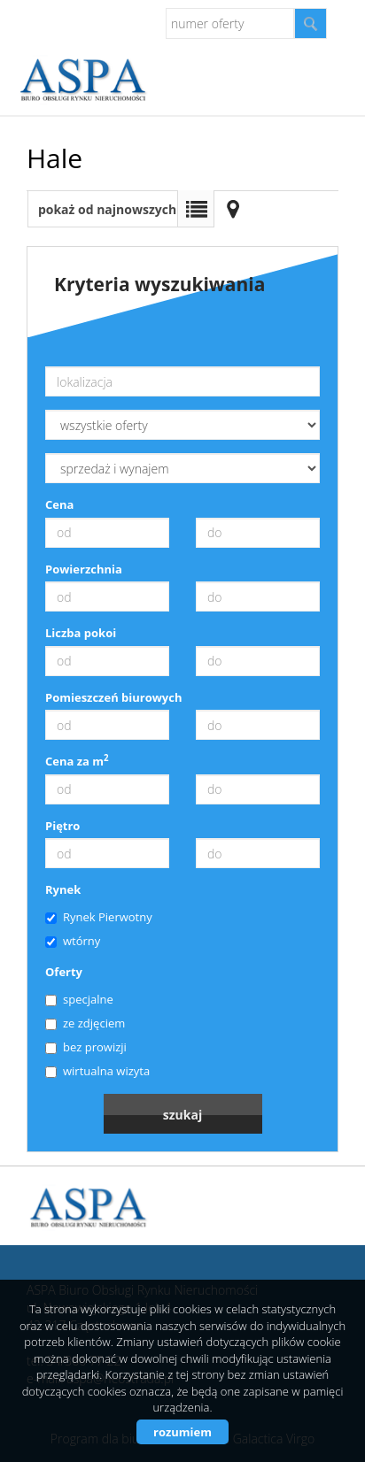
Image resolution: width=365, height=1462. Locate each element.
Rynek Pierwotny (98, 917)
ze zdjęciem (85, 1023)
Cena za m (77, 761)
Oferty (63, 972)
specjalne (79, 999)
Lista (195, 208)
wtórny (72, 941)
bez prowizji (86, 1047)
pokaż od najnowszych (107, 209)
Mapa (233, 208)
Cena (59, 504)
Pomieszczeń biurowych (113, 697)
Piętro (62, 826)
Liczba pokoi (80, 633)
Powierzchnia (83, 569)
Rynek (63, 889)
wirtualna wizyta (97, 1071)
